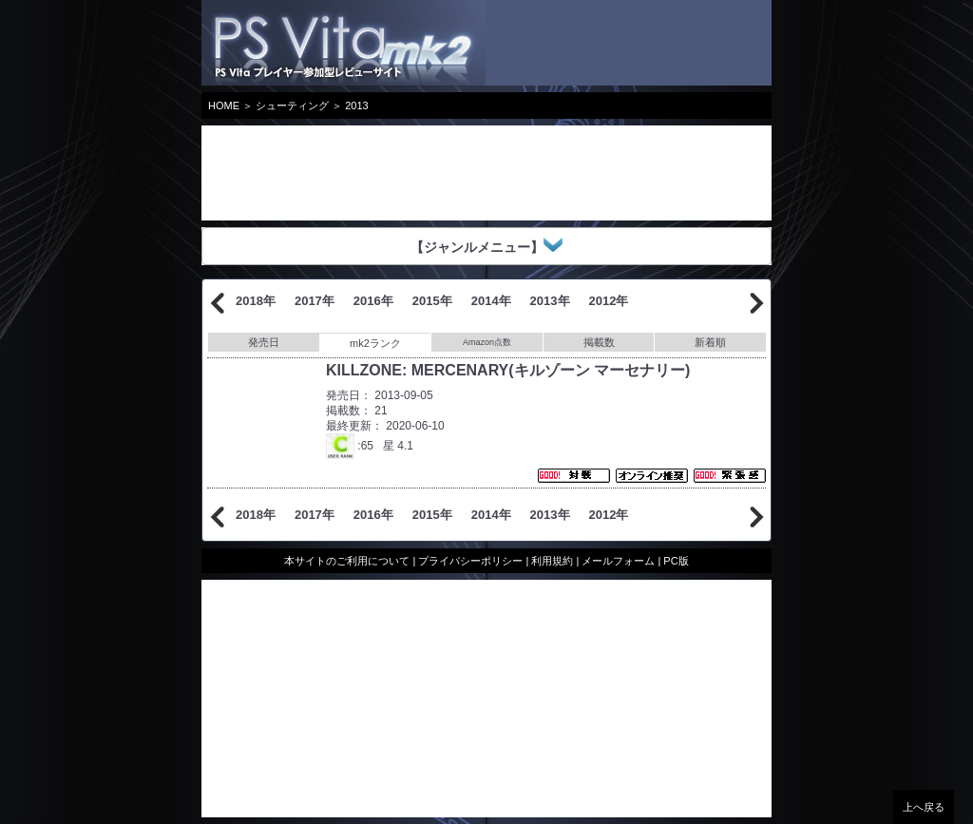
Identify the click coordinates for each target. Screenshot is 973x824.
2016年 (373, 301)
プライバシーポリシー (470, 560)
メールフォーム (618, 560)
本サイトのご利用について (347, 560)
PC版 (675, 560)
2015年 (432, 301)
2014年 (491, 301)
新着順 (710, 342)
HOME (223, 105)
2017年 (314, 301)
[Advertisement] (353, 172)
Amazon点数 (487, 342)
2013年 (550, 301)
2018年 (256, 301)
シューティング (292, 105)
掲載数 (599, 342)
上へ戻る (923, 807)
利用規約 (552, 560)
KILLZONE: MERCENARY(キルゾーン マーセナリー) (508, 370)
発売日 (263, 342)
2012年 (609, 301)
